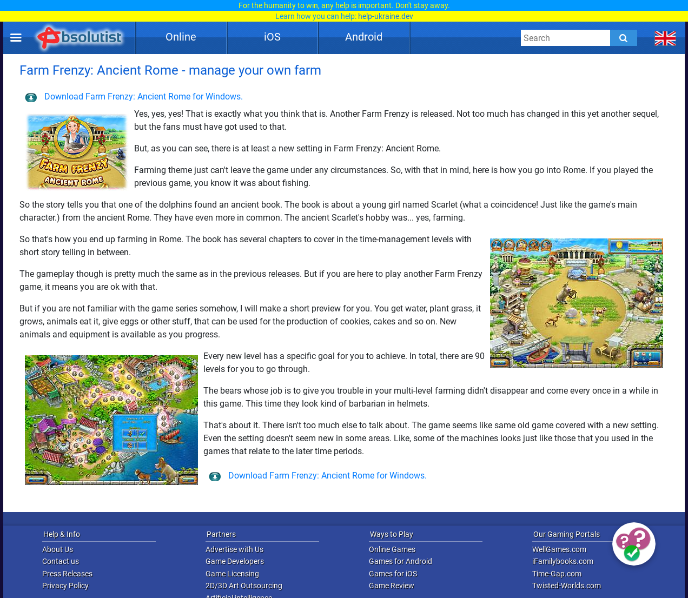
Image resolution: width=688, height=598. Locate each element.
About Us (57, 549)
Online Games (392, 549)
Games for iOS (393, 573)
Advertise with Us (234, 549)
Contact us (60, 561)
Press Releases (67, 573)
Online (181, 36)
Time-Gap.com (556, 573)
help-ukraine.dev (385, 16)
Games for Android (400, 561)
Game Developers (235, 561)
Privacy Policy (65, 585)
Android (363, 36)
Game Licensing (232, 573)
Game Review (391, 585)
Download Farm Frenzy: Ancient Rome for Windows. (134, 96)
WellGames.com (559, 549)
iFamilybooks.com (562, 561)
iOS (272, 36)
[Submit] (623, 38)
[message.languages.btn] (665, 38)
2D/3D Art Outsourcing (244, 585)
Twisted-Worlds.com (566, 585)
